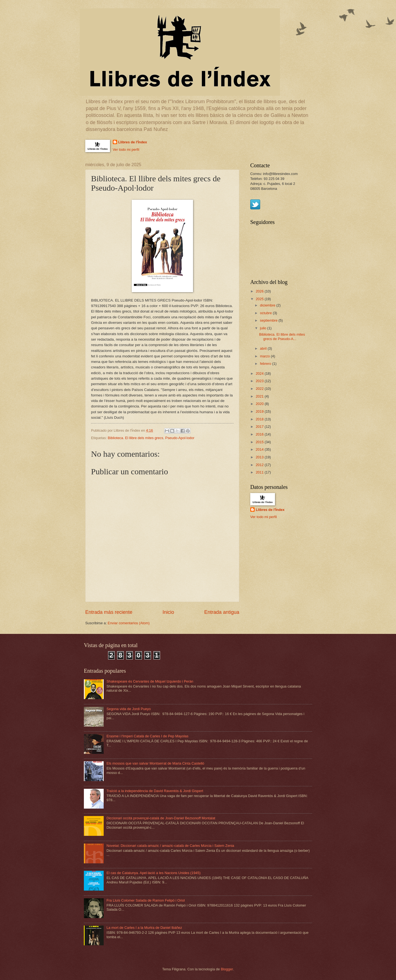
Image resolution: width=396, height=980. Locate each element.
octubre (266, 313)
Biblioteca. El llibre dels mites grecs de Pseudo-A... (282, 336)
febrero (266, 364)
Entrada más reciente (108, 612)
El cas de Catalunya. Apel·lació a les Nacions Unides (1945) (153, 873)
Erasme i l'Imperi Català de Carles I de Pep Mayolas (147, 736)
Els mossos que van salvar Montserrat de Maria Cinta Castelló (155, 763)
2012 (260, 465)
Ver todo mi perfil (126, 149)
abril (264, 348)
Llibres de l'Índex (132, 142)
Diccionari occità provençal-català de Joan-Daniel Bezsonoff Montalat (160, 818)
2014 (260, 449)
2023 (260, 381)
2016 (260, 434)
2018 (260, 419)
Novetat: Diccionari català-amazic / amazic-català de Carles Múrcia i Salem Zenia (170, 846)
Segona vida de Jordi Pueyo (128, 709)
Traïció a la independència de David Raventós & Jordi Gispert (154, 791)
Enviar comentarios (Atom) (129, 623)
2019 (260, 411)
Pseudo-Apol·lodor (179, 438)
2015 (260, 442)
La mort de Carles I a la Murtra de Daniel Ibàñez (144, 928)
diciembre (268, 305)
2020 (260, 404)
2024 (260, 373)
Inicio (168, 612)
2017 (260, 427)
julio (263, 328)
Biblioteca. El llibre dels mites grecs (135, 438)
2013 (260, 457)
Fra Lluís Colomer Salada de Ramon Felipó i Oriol (145, 900)
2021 (260, 396)
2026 (260, 291)
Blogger (227, 969)
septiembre (269, 320)
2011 (260, 472)
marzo (265, 356)
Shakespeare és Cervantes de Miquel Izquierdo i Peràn (149, 681)
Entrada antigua (221, 612)
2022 (260, 389)
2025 (260, 299)
